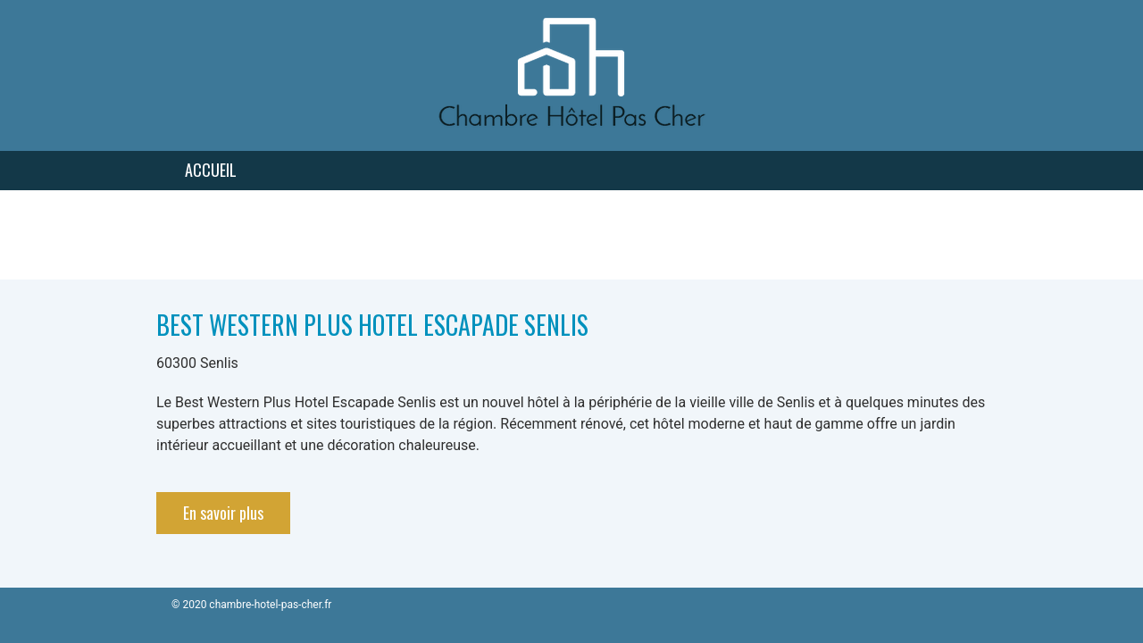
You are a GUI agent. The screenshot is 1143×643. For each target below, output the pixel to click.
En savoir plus (223, 512)
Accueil (211, 169)
